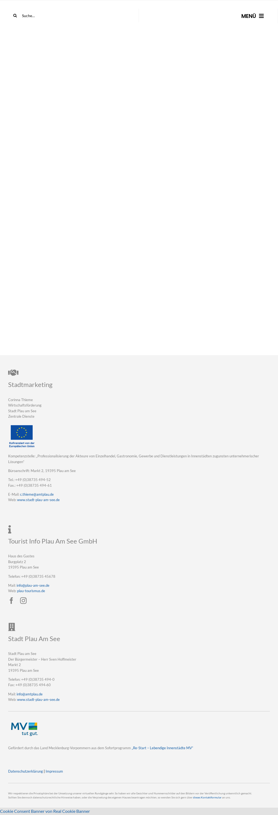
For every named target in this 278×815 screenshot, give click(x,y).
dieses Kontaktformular (207, 797)
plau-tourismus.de (31, 591)
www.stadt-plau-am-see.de (38, 500)
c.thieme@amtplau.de (37, 494)
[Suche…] (39, 15)
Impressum (54, 771)
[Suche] (15, 15)
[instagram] (23, 600)
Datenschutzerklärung (25, 771)
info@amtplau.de (30, 694)
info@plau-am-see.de (33, 585)
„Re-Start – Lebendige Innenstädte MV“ (162, 748)
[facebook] (11, 600)
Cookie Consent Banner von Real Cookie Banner (45, 811)
